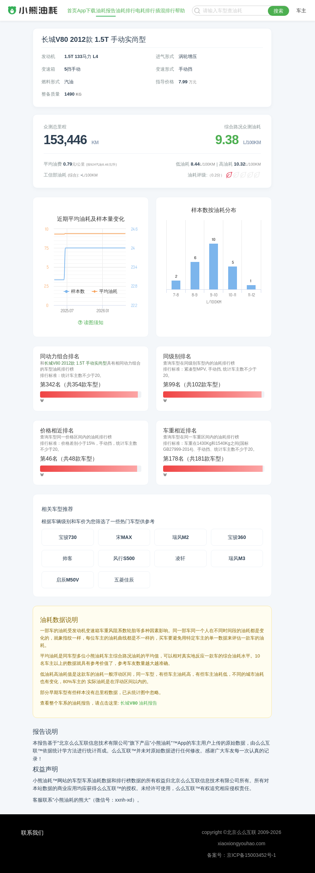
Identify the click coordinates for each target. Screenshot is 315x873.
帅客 (67, 558)
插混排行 (165, 10)
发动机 (48, 56)
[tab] (90, 378)
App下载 (86, 10)
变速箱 (48, 69)
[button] (42, 401)
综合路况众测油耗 (242, 126)
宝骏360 (237, 537)
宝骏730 (68, 537)
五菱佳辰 (124, 580)
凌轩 (180, 558)
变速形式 (165, 69)
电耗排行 (145, 10)
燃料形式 (50, 81)
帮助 (180, 10)
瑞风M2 (180, 537)
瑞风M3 (237, 558)
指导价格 (165, 81)
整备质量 (50, 94)
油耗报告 (106, 10)
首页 (72, 10)
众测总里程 (55, 126)
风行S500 (124, 558)
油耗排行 (125, 10)
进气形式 (165, 56)
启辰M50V (67, 580)
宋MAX (124, 537)
